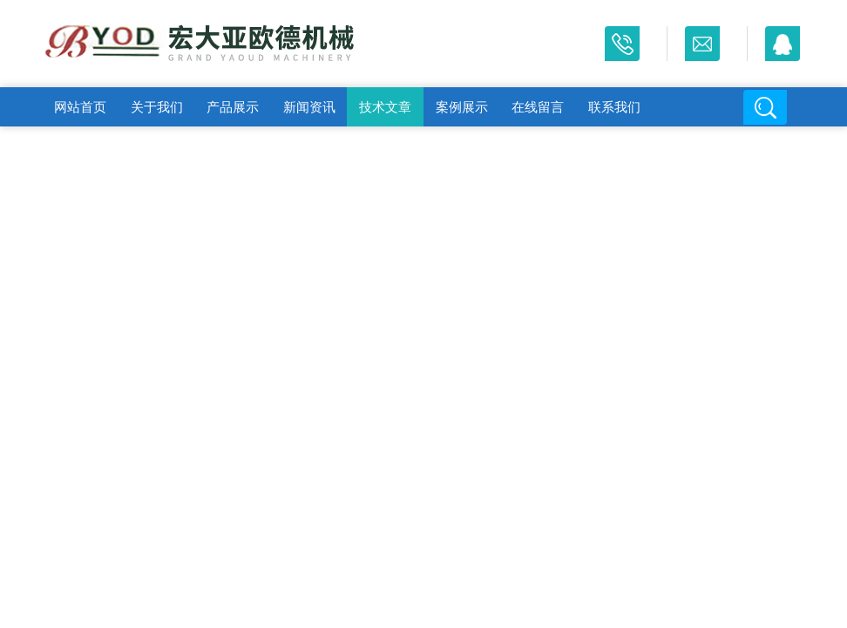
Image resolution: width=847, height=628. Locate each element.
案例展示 (462, 106)
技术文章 (385, 106)
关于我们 (157, 106)
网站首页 (80, 106)
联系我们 (614, 106)
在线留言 (538, 106)
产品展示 (233, 106)
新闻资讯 (309, 106)
